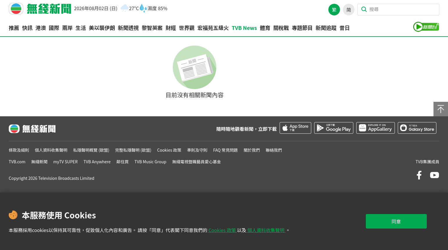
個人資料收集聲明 (265, 230)
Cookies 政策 (222, 230)
